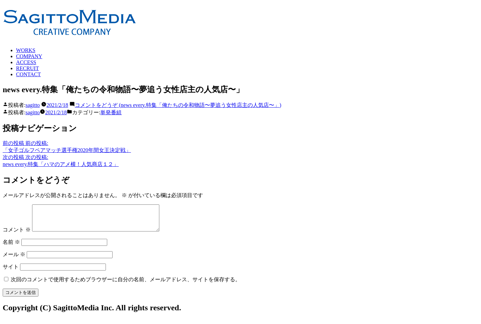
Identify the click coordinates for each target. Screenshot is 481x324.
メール (14, 259)
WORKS (25, 50)
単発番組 (111, 112)
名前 (11, 247)
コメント (17, 234)
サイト (11, 272)
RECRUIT (27, 68)
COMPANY (29, 56)
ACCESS (26, 62)
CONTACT (28, 74)
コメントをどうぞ (178, 105)
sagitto (32, 105)
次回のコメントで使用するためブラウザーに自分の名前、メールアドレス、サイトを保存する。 (125, 284)
